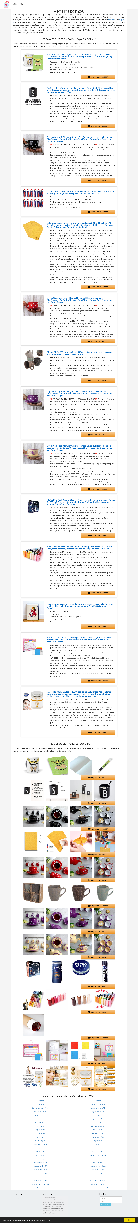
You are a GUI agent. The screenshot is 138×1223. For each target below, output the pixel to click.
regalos (111, 20)
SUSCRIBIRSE (105, 1204)
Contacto (17, 1198)
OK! (129, 1220)
